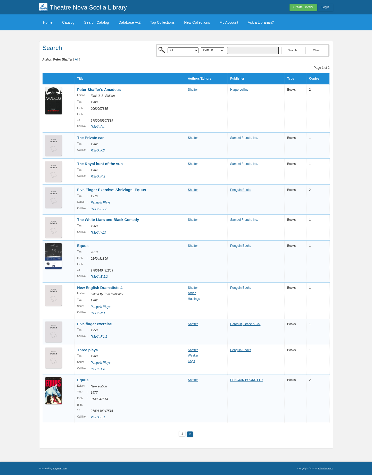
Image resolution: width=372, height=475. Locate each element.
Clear (316, 50)
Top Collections (162, 22)
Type (290, 78)
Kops (191, 361)
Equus (82, 246)
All (76, 59)
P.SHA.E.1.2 (99, 276)
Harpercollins (239, 89)
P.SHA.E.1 (98, 417)
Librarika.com (325, 468)
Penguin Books (240, 190)
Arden (192, 293)
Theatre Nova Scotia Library (88, 7)
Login (325, 7)
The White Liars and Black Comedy (108, 220)
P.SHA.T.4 (98, 369)
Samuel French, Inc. (244, 138)
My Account (229, 22)
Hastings (194, 299)
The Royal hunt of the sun (100, 164)
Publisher (237, 78)
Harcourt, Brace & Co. (245, 324)
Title (80, 78)
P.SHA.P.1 (98, 127)
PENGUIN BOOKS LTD (246, 380)
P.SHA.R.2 (98, 176)
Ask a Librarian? (261, 22)
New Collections (197, 22)
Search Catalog (96, 22)
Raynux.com (60, 468)
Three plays (87, 350)
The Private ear (90, 138)
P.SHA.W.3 (98, 232)
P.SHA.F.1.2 (99, 209)
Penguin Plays (101, 202)
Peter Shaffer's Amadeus (99, 90)
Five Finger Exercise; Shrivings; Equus (111, 190)
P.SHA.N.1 (98, 313)
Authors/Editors (199, 78)
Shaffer (193, 89)
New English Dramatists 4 (99, 288)
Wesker (193, 355)
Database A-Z (130, 22)
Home (48, 22)
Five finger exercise (94, 324)
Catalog (68, 22)
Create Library (303, 7)
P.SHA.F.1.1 (99, 336)
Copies (314, 78)
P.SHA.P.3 (98, 150)
